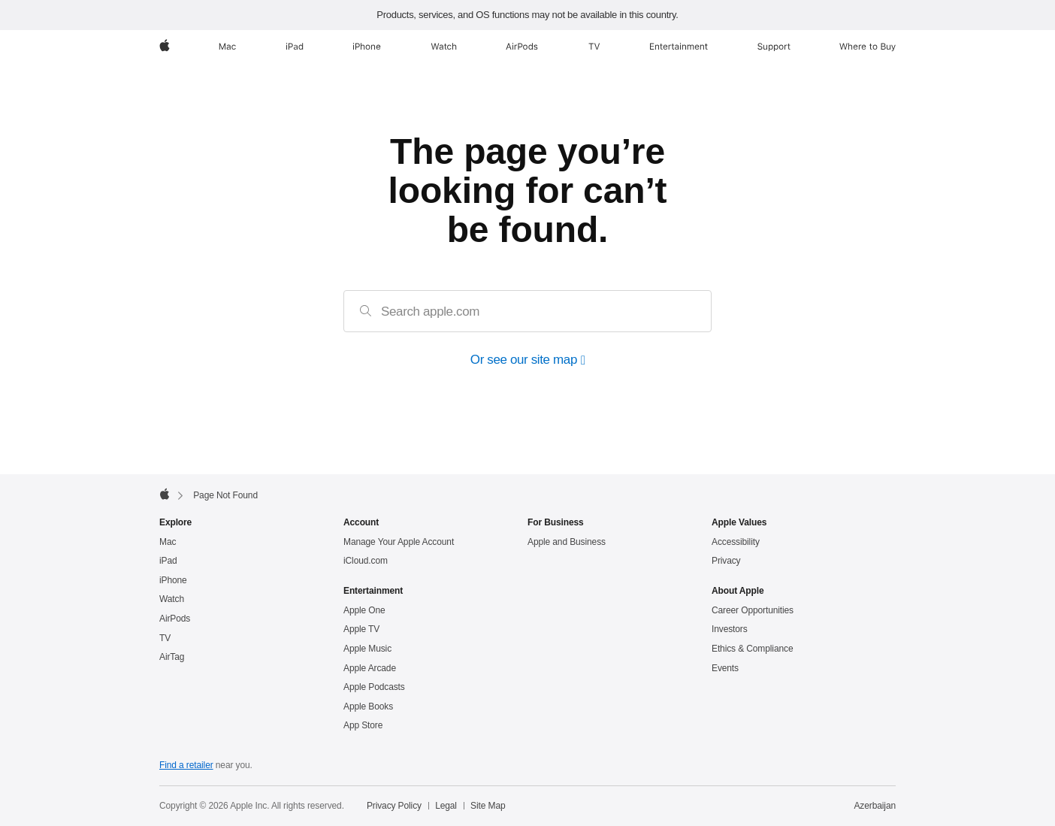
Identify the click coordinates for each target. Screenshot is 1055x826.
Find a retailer (186, 765)
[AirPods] (522, 46)
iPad (168, 560)
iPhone (173, 580)
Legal (446, 805)
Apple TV (361, 629)
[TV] (594, 46)
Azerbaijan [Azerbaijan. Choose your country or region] (875, 805)
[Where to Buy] (867, 46)
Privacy (726, 560)
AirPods (174, 618)
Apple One (364, 610)
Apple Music (367, 648)
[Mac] (227, 46)
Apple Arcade (369, 668)
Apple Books (368, 706)
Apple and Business (567, 542)
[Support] (774, 46)
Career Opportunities (753, 610)
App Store (362, 725)
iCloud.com (365, 560)
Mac (167, 542)
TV (165, 638)
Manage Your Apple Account (398, 542)
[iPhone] (366, 46)
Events (725, 668)
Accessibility (736, 542)
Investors (730, 629)
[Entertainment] (679, 46)
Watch (171, 599)
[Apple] (164, 46)
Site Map (487, 805)
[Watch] (444, 46)
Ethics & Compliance (752, 648)
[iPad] (295, 46)
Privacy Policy (394, 805)
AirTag (171, 657)
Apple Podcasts (374, 687)
